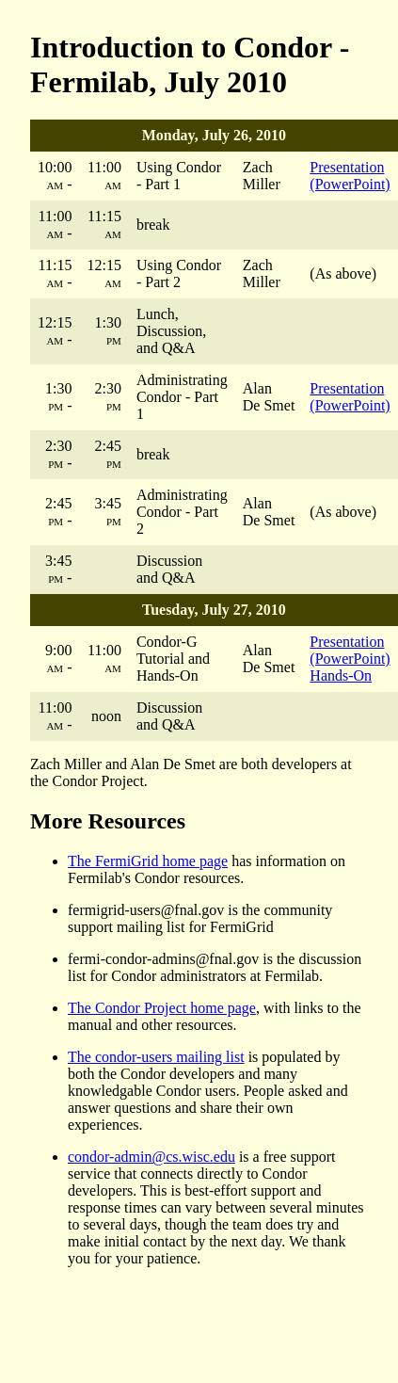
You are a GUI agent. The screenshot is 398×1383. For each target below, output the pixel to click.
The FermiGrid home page (148, 861)
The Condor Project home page (162, 1008)
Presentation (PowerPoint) (350, 175)
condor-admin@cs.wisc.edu (151, 1157)
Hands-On (341, 675)
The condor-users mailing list (156, 1057)
